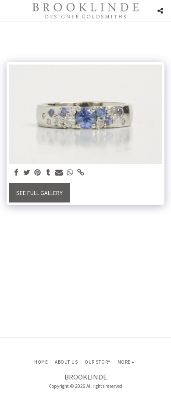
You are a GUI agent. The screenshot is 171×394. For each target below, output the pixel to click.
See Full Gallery (39, 193)
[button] (9, 10)
